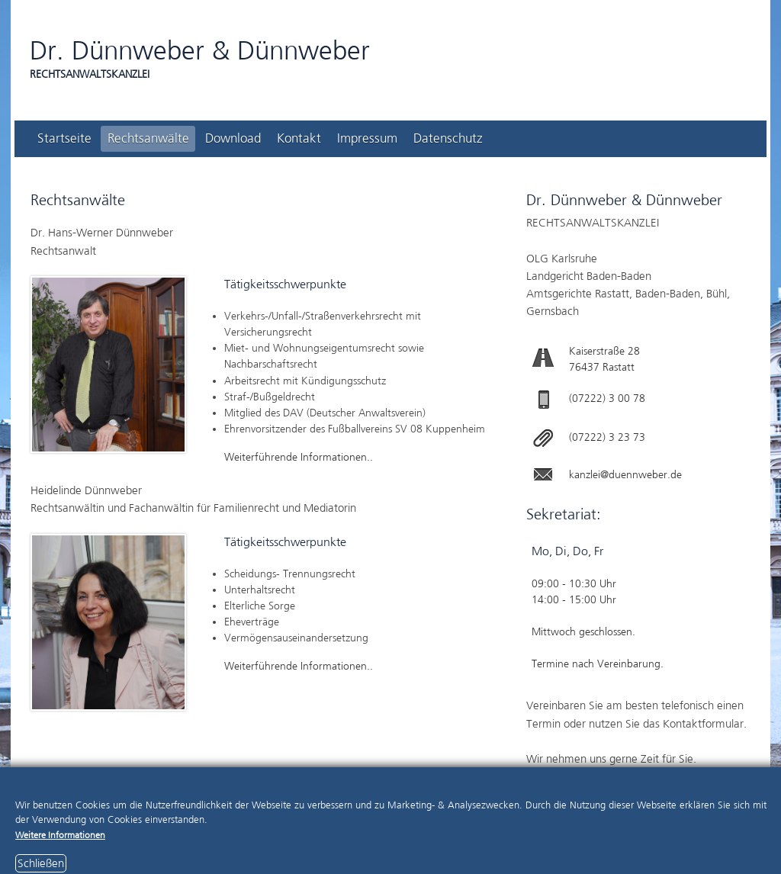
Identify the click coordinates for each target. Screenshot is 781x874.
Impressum (367, 138)
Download (233, 138)
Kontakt (299, 138)
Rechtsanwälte (148, 138)
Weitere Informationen (60, 835)
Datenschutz (448, 138)
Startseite (64, 138)
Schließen (41, 863)
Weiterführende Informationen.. (298, 457)
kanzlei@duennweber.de (625, 474)
